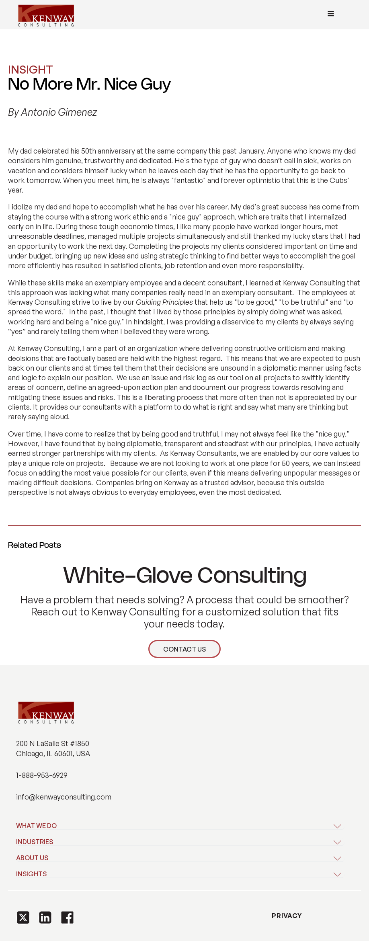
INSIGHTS (31, 873)
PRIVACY (286, 916)
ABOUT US (32, 857)
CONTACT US (184, 649)
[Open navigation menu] (330, 15)
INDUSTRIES (34, 841)
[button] (23, 918)
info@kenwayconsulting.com (63, 796)
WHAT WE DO (36, 825)
